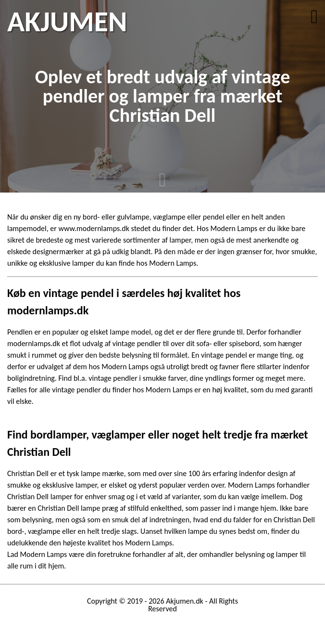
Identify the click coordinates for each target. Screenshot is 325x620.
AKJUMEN (67, 21)
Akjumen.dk (184, 601)
